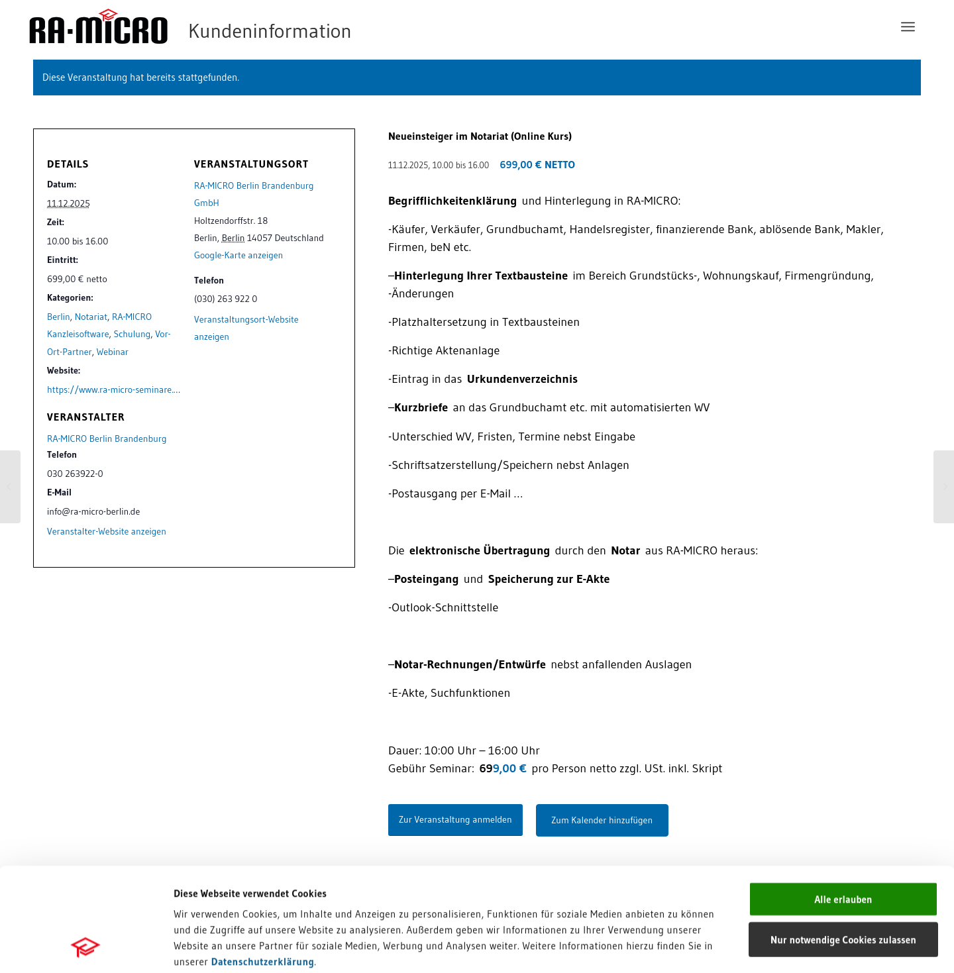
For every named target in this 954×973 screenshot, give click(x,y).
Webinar (113, 352)
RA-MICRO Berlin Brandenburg (107, 438)
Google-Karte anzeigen (238, 255)
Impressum (199, 880)
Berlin (58, 317)
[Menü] (908, 26)
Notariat (91, 317)
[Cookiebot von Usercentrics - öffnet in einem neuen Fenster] (86, 947)
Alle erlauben (843, 801)
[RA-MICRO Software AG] (244, 26)
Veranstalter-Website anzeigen (106, 531)
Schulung (132, 334)
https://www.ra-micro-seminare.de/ (117, 389)
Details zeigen (684, 947)
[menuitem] (908, 26)
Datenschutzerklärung (263, 864)
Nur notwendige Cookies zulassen (843, 842)
